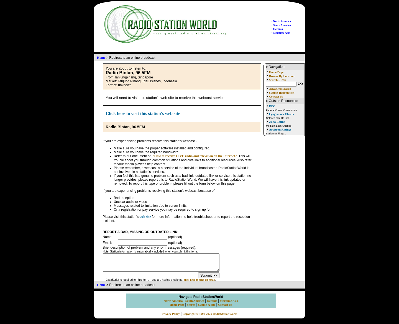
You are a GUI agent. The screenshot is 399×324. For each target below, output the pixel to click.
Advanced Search (280, 88)
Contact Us (276, 96)
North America (173, 304)
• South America (281, 25)
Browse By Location (282, 76)
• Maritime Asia (281, 32)
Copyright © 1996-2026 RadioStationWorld (210, 317)
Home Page (276, 72)
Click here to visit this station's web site (143, 113)
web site (145, 217)
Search (191, 308)
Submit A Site (206, 308)
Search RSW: (277, 79)
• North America (281, 21)
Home (101, 58)
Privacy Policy (171, 317)
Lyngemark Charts (281, 114)
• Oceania (277, 28)
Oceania (212, 304)
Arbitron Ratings (280, 129)
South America (194, 304)
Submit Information (281, 92)
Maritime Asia (229, 304)
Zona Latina (277, 121)
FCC (272, 106)
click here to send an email (206, 283)
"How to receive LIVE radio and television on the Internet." (195, 156)
